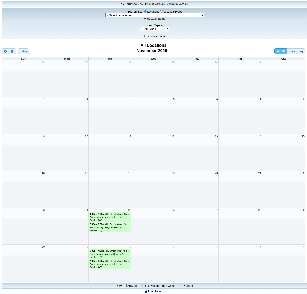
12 (173, 136)
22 (303, 173)
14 (259, 136)
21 (259, 173)
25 (129, 209)
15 (303, 136)
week (291, 51)
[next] (12, 51)
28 (129, 62)
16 (43, 173)
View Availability (155, 18)
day (301, 51)
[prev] (5, 51)
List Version (157, 4)
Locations (153, 11)
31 (259, 62)
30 (216, 62)
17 (86, 173)
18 (129, 173)
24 (86, 209)
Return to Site (134, 4)
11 (129, 136)
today (23, 51)
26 (43, 62)
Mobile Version (179, 4)
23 (43, 209)
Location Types (172, 11)
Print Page (153, 291)
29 (173, 62)
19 (173, 173)
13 (216, 136)
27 (86, 62)
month (280, 51)
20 (216, 173)
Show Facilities (157, 36)
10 (86, 136)
